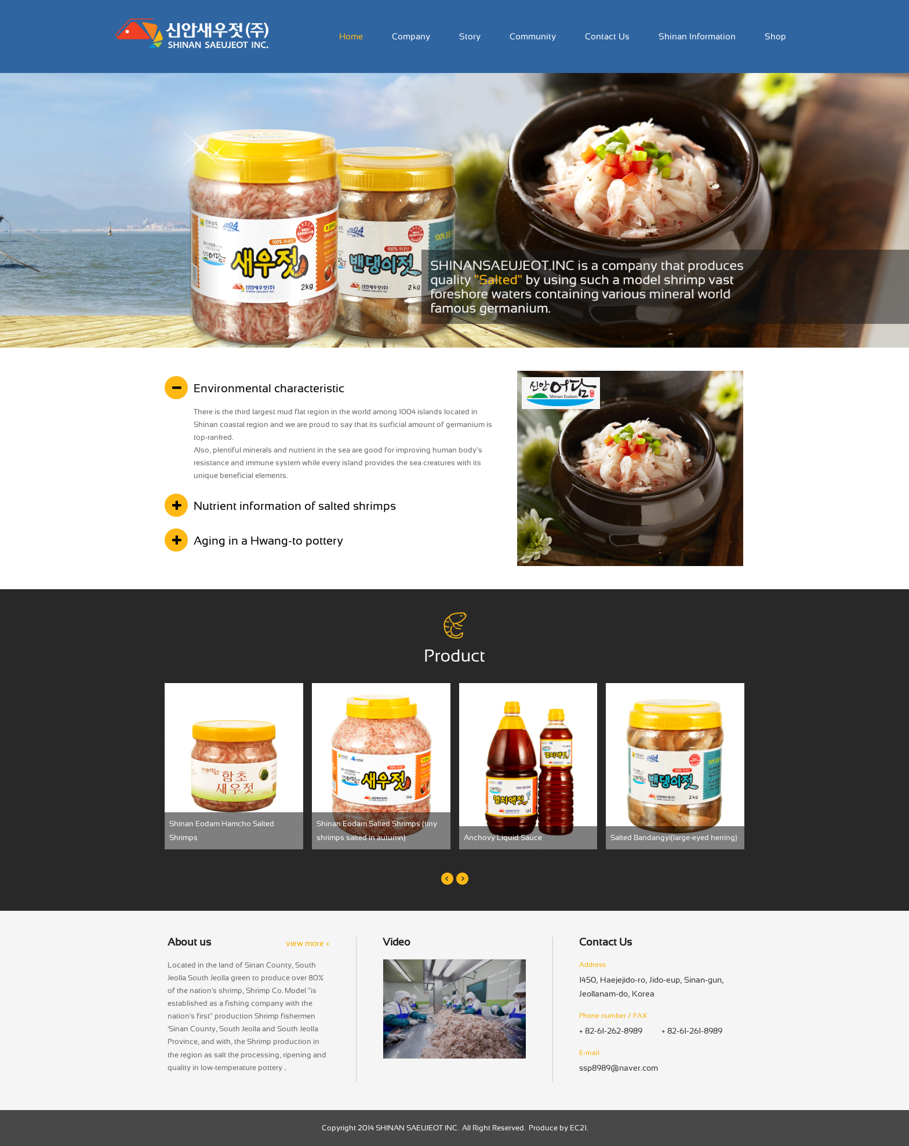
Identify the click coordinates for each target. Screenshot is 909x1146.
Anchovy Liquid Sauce (503, 837)
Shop (775, 36)
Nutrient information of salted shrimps (295, 505)
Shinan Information (697, 36)
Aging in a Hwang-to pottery (268, 540)
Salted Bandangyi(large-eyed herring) (673, 837)
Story (470, 36)
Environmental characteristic (269, 388)
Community (533, 36)
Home (351, 36)
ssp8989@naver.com (618, 1067)
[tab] (332, 388)
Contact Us (607, 36)
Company (411, 36)
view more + (308, 943)
